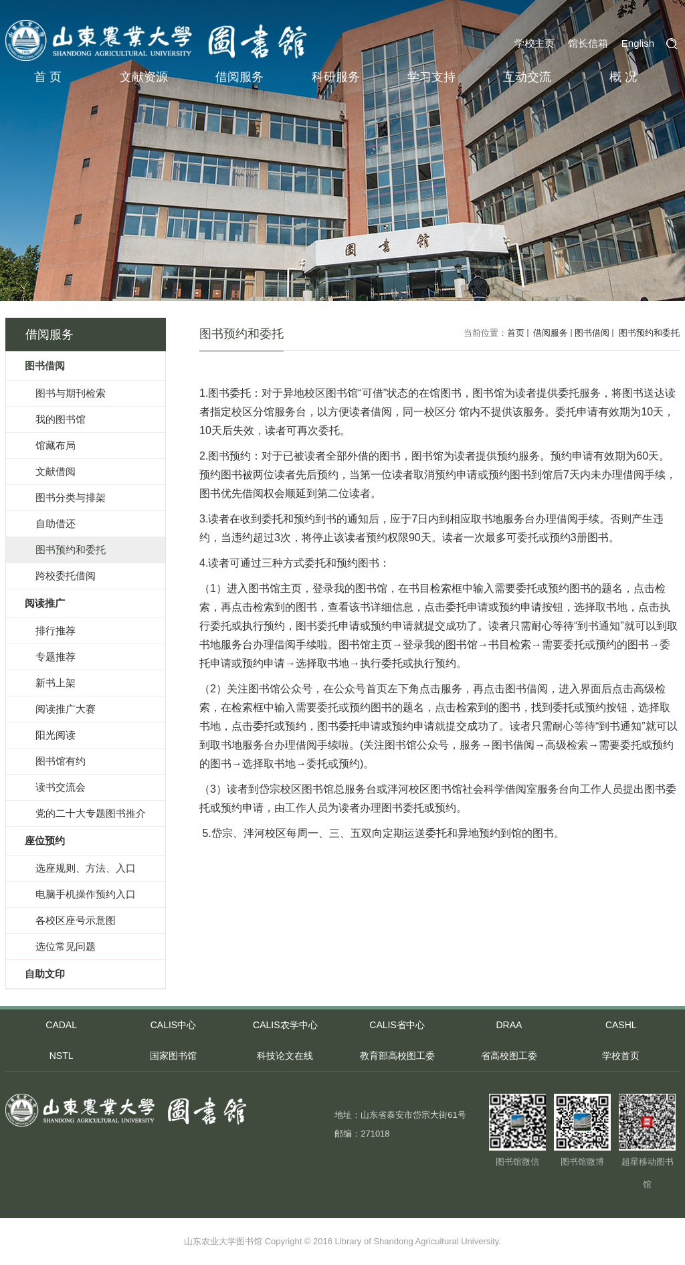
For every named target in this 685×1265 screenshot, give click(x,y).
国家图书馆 (173, 1055)
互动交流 (527, 77)
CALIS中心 (173, 1024)
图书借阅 (592, 333)
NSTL (62, 1055)
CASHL (621, 1024)
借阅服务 (239, 77)
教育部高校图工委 (397, 1055)
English (637, 43)
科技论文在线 (285, 1055)
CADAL (61, 1024)
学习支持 (431, 77)
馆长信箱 (588, 43)
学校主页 (534, 43)
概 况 (623, 77)
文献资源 (144, 77)
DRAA (509, 1024)
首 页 (48, 77)
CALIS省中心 (396, 1024)
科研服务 (336, 77)
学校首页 (621, 1055)
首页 (515, 333)
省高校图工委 (509, 1055)
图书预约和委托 (648, 333)
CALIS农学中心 (285, 1024)
